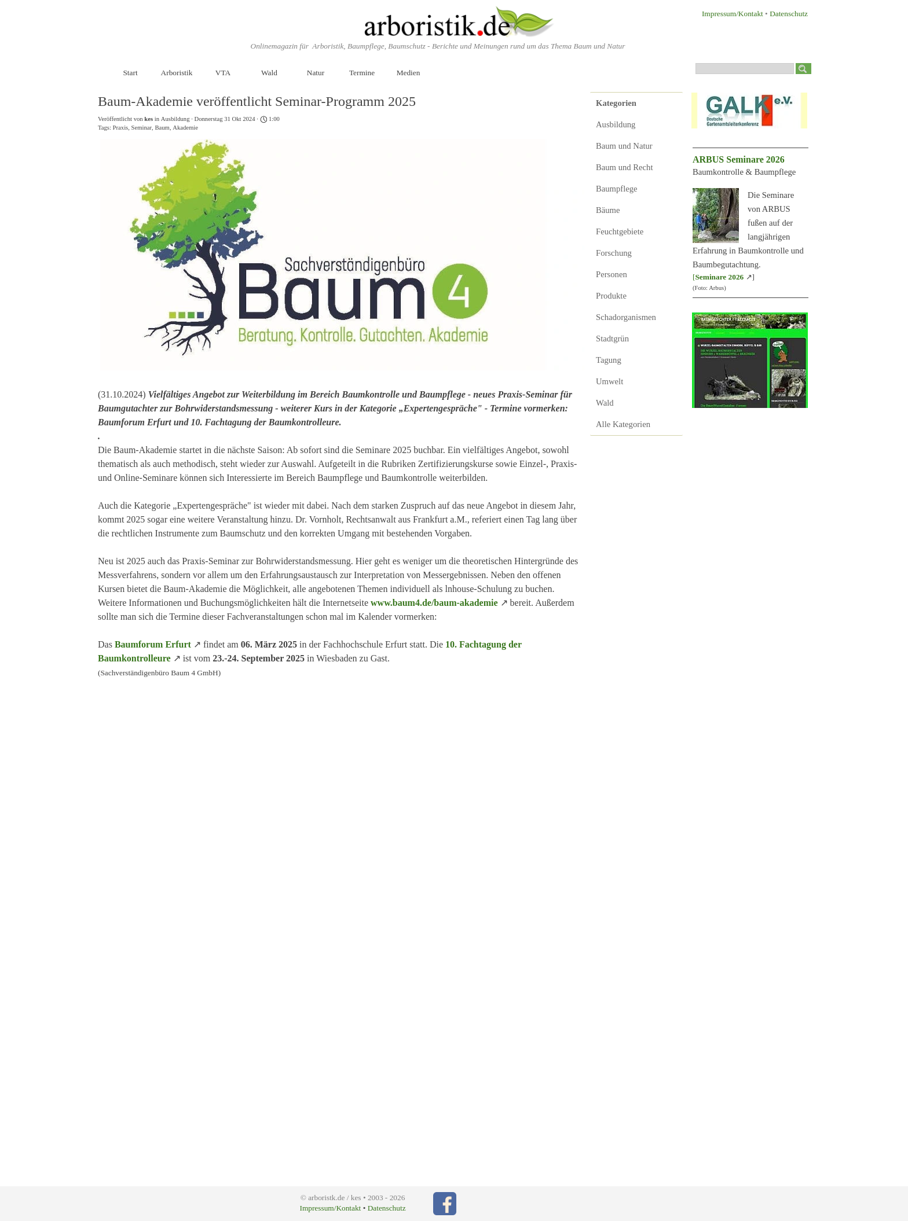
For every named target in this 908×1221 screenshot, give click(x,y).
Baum (162, 127)
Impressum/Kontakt (732, 13)
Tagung (608, 360)
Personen (611, 274)
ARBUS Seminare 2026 (739, 159)
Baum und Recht (624, 167)
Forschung (614, 253)
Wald (269, 72)
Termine (362, 72)
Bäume (608, 210)
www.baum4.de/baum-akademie (434, 603)
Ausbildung (615, 124)
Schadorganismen (626, 317)
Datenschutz (789, 13)
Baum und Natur (624, 145)
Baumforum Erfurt (153, 644)
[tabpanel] (727, 13)
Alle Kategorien (623, 424)
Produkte (611, 295)
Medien (408, 72)
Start (130, 72)
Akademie (185, 127)
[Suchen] (744, 68)
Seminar (141, 127)
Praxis (121, 127)
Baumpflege (617, 188)
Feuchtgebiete (619, 231)
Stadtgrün (612, 338)
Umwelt (609, 381)
